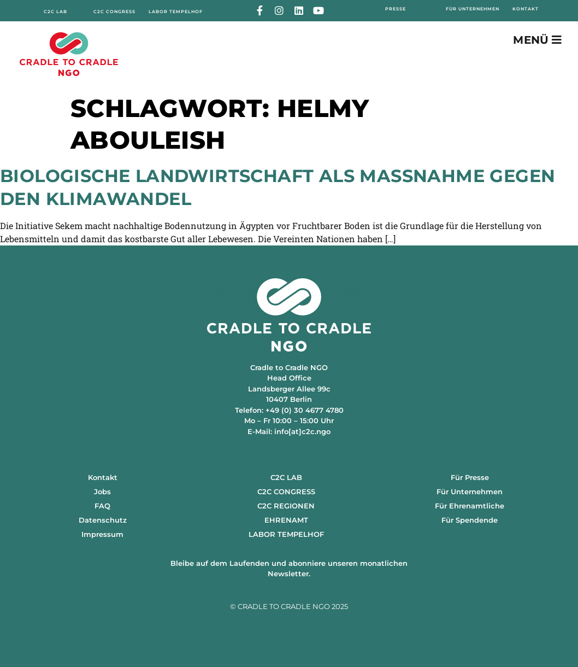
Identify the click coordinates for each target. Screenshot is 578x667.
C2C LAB (286, 477)
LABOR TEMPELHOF (286, 534)
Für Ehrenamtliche (469, 505)
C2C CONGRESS (286, 491)
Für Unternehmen (470, 491)
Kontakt (102, 477)
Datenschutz (103, 520)
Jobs (102, 491)
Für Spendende (469, 520)
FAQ (102, 505)
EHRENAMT (286, 520)
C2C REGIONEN (286, 505)
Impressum (102, 534)
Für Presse (470, 477)
